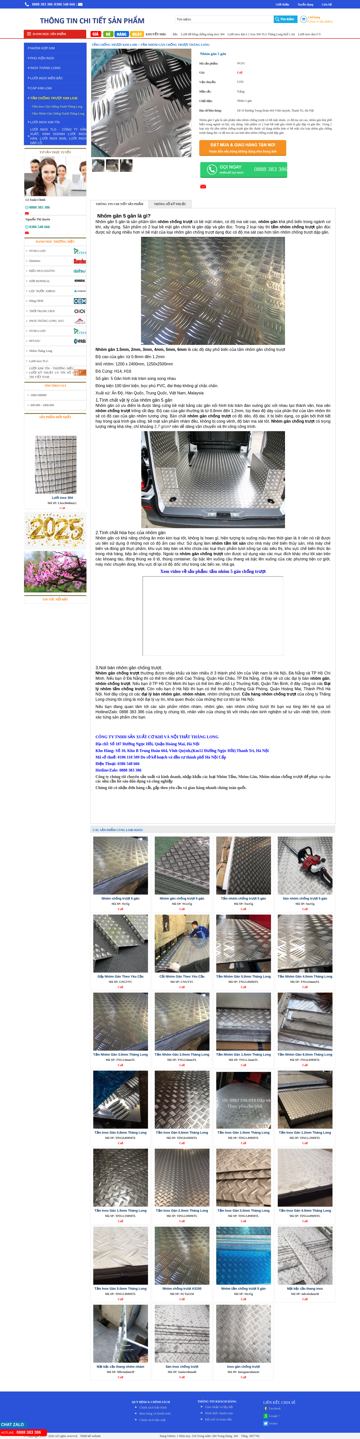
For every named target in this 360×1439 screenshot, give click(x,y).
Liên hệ (327, 4)
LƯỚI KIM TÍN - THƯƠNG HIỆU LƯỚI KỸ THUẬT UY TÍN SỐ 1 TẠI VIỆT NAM (51, 373)
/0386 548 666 (64, 4)
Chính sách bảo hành (153, 1407)
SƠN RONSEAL (39, 281)
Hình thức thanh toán (219, 1413)
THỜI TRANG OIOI (41, 311)
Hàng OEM (36, 301)
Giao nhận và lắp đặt (219, 1407)
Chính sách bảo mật (152, 1420)
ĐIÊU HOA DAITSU (42, 271)
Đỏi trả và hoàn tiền (218, 1419)
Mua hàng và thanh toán (155, 1413)
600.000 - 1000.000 (42, 405)
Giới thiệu (282, 4)
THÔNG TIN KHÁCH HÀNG (217, 1401)
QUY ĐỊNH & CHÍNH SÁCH (151, 1402)
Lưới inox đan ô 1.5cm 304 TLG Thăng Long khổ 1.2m (266, 34)
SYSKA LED (37, 251)
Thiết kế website (89, 1436)
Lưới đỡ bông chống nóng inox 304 (207, 34)
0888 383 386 (42, 4)
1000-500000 (38, 395)
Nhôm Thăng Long (40, 351)
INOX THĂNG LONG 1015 (46, 321)
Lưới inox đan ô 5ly (314, 34)
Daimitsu (34, 261)
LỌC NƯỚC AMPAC (42, 291)
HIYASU (34, 341)
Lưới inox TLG (38, 361)
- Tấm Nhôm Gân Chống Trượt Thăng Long (57, 113)
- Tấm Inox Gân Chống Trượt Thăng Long (56, 106)
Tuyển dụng (305, 4)
